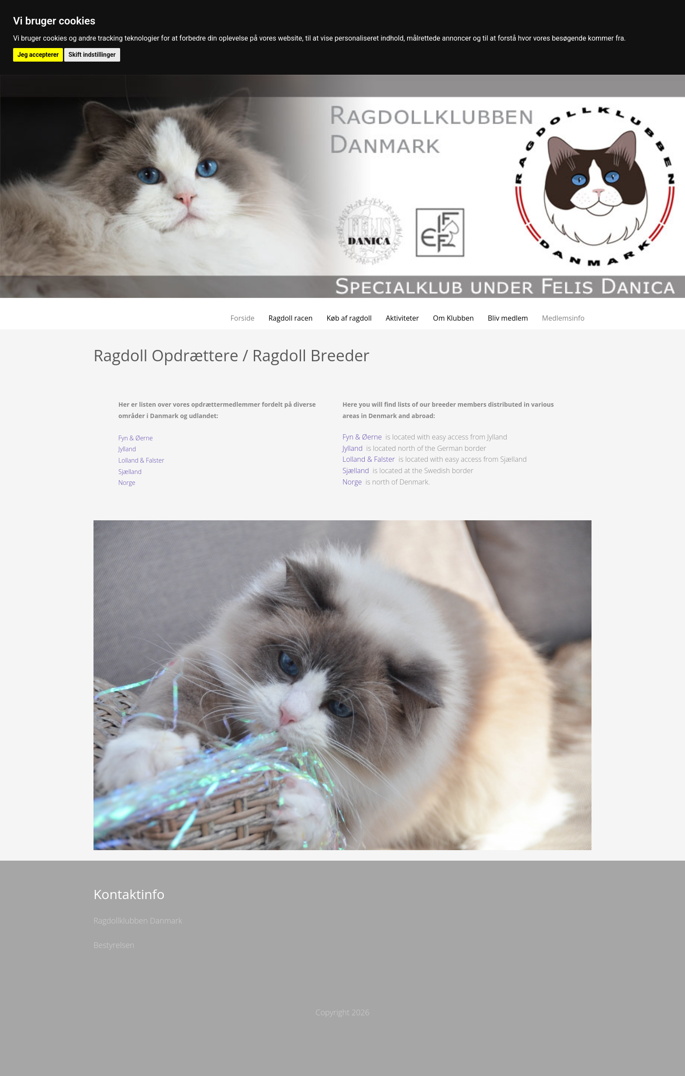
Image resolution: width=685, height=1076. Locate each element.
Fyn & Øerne (135, 438)
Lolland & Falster (141, 460)
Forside (243, 318)
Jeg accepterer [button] (38, 54)
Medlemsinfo (563, 318)
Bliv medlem (508, 318)
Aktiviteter (402, 318)
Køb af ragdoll (348, 318)
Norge (126, 482)
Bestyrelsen (114, 945)
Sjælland (130, 471)
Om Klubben (453, 318)
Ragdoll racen (290, 318)
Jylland (127, 449)
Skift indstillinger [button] (92, 54)
